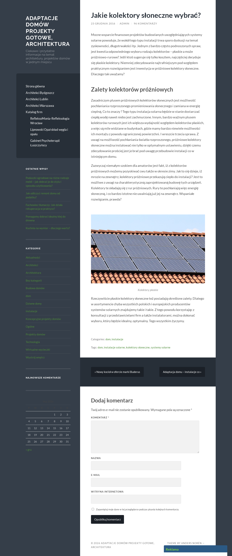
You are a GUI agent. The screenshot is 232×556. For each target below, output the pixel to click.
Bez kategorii (34, 280)
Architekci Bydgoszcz (40, 93)
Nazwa (96, 458)
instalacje (31, 311)
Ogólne (30, 326)
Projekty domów (35, 334)
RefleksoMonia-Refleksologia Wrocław (49, 121)
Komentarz (100, 417)
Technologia (33, 342)
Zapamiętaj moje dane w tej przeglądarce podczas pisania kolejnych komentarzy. (137, 509)
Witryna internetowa (107, 491)
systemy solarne (160, 347)
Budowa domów (35, 288)
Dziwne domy (34, 303)
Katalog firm (34, 112)
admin (124, 23)
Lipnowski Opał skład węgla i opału (49, 132)
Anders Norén (191, 543)
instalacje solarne (114, 347)
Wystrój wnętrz (35, 357)
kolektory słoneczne (138, 347)
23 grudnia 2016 (103, 23)
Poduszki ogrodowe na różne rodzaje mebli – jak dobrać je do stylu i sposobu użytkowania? (47, 181)
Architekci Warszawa (40, 106)
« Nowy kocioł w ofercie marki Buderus (117, 371)
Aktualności (33, 257)
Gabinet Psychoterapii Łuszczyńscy (45, 143)
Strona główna (35, 86)
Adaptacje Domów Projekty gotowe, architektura (48, 31)
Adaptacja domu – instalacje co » (182, 371)
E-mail (95, 475)
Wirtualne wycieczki (38, 349)
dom (28, 295)
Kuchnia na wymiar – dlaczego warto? (48, 228)
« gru (29, 449)
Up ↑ (170, 547)
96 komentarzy (145, 23)
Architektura (33, 272)
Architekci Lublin (37, 99)
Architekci (32, 265)
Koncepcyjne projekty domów (43, 319)
